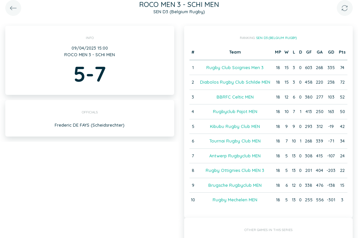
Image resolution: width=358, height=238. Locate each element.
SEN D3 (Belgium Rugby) (276, 38)
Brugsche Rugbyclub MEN (235, 185)
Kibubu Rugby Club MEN (235, 126)
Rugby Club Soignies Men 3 (235, 67)
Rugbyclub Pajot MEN (235, 111)
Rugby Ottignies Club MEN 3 (235, 170)
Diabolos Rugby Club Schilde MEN (235, 82)
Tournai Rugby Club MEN (235, 140)
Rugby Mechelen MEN (235, 199)
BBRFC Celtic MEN (235, 96)
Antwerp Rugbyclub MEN (235, 155)
